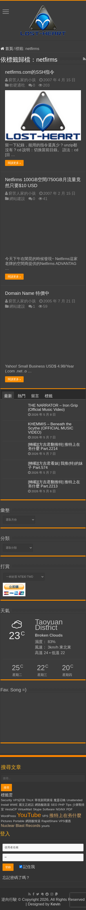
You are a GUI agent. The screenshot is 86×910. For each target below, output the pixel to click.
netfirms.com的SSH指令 (30, 72)
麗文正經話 (26, 804)
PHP (61, 804)
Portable (19, 821)
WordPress (8, 816)
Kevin (55, 904)
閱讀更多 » (14, 163)
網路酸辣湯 (32, 821)
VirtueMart (25, 809)
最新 (8, 396)
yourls (46, 826)
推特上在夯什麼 (65, 815)
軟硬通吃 (17, 85)
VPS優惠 (65, 821)
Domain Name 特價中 (27, 293)
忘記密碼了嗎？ (16, 877)
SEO (54, 804)
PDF (69, 809)
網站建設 (17, 199)
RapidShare (50, 821)
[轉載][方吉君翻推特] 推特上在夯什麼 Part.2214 (54, 446)
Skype (37, 809)
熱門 (21, 396)
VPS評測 (19, 800)
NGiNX (60, 809)
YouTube (29, 814)
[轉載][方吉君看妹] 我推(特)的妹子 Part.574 (55, 465)
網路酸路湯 (42, 804)
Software (49, 809)
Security (6, 800)
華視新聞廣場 (44, 800)
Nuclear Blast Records (20, 825)
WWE (14, 804)
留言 (35, 396)
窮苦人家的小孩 (22, 80)
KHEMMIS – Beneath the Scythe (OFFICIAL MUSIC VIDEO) (50, 428)
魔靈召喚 (60, 800)
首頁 (6, 48)
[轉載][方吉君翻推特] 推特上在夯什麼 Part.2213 (54, 484)
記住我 (27, 867)
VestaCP (11, 809)
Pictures (6, 821)
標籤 (49, 396)
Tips (69, 804)
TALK (29, 800)
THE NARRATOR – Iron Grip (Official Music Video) (53, 407)
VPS (45, 816)
